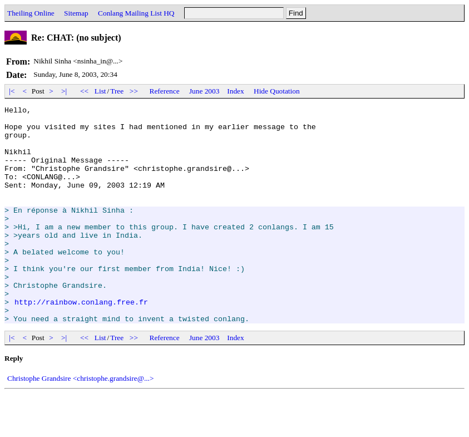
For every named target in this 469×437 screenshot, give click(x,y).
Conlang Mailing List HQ (136, 13)
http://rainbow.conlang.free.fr (81, 342)
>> (134, 91)
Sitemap (76, 13)
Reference (165, 91)
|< (12, 91)
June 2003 (204, 91)
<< (84, 91)
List (100, 91)
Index (235, 91)
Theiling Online (31, 13)
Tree (117, 91)
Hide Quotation (277, 91)
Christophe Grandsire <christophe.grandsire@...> (80, 422)
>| (64, 91)
